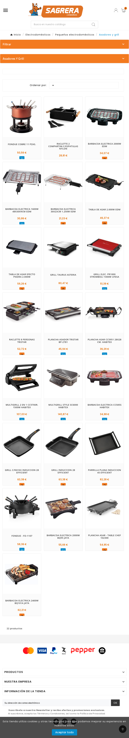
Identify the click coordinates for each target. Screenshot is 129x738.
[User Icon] (116, 10)
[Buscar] (60, 24)
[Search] (93, 24)
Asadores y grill (13, 58)
